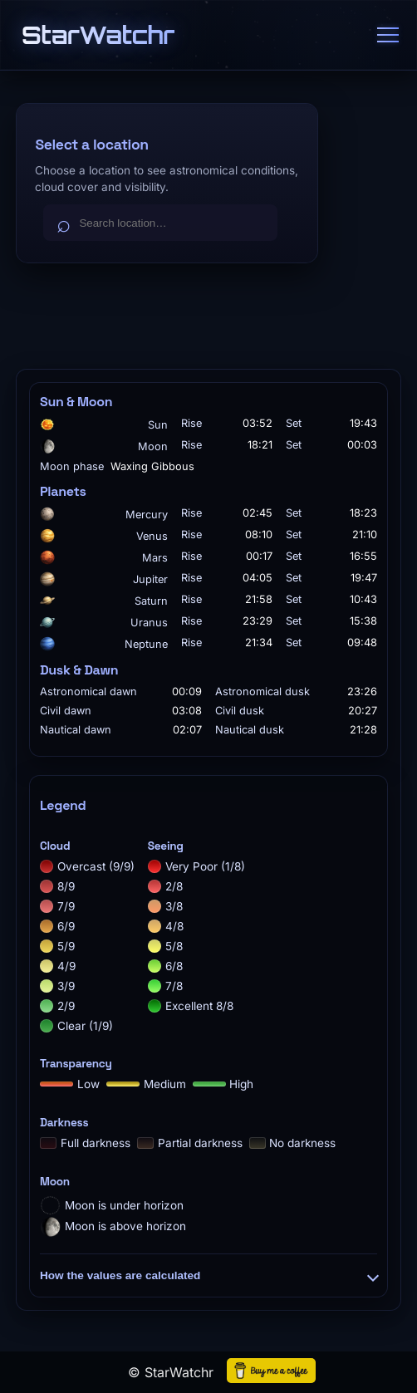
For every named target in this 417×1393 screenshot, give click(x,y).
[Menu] (388, 35)
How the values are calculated (208, 1275)
